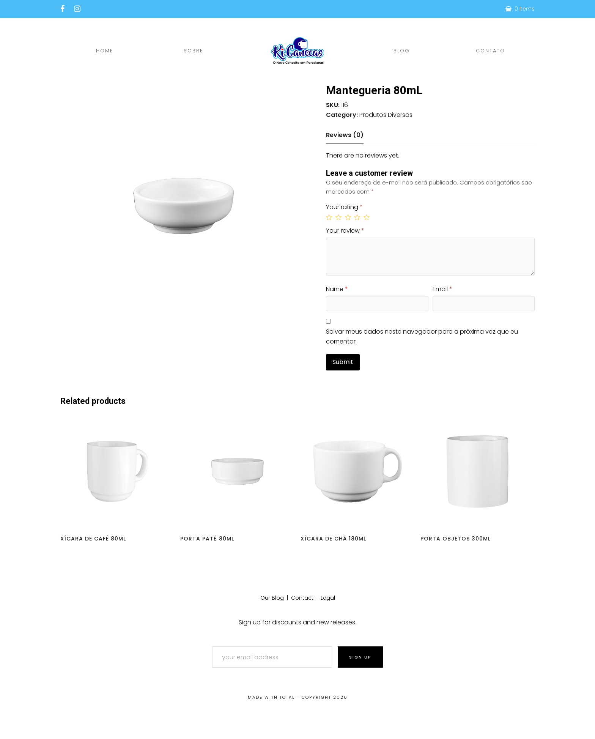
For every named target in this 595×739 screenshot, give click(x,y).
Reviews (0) (345, 135)
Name (337, 289)
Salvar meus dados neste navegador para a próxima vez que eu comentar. (422, 336)
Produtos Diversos (385, 114)
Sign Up (360, 657)
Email (442, 289)
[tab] (345, 135)
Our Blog (272, 598)
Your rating (344, 207)
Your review (345, 230)
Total (287, 697)
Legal (328, 598)
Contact (302, 598)
